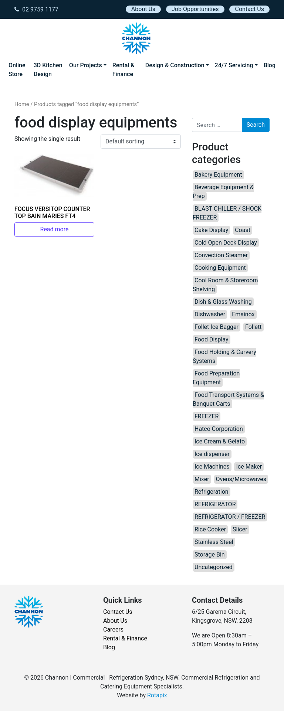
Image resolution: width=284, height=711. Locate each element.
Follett (253, 326)
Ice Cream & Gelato (220, 441)
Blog (269, 65)
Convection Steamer (221, 255)
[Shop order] (141, 142)
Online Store (17, 70)
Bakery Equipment (218, 174)
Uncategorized (214, 567)
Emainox (243, 314)
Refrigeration (212, 491)
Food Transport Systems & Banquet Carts (228, 399)
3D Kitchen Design (48, 70)
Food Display (212, 339)
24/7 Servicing (234, 65)
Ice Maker (249, 466)
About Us (143, 9)
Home (21, 104)
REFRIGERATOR (215, 504)
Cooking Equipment (220, 267)
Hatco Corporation (219, 428)
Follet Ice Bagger (217, 326)
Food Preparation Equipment (216, 378)
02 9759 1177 (36, 9)
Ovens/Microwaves (241, 479)
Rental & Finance (123, 70)
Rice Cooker (210, 529)
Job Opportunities (195, 9)
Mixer (202, 479)
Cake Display (211, 230)
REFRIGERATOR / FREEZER (230, 516)
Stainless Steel (214, 541)
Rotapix (157, 695)
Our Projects (85, 65)
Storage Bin (210, 554)
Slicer (240, 529)
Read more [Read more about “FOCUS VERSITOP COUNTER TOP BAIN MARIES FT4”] (54, 229)
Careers (113, 629)
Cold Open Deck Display (226, 242)
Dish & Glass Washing (223, 301)
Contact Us (249, 9)
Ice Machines (212, 466)
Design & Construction (174, 65)
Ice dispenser (212, 453)
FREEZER (207, 416)
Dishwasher (210, 314)
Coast (242, 230)
